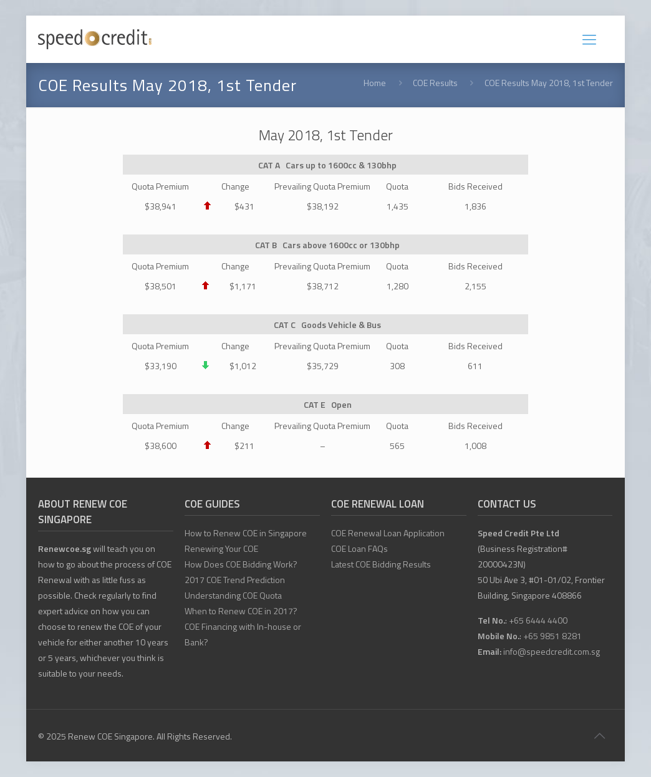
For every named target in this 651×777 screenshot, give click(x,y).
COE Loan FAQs (359, 548)
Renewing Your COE (221, 548)
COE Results (435, 82)
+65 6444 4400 (538, 620)
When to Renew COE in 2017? (241, 610)
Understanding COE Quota (233, 595)
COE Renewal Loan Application (388, 532)
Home (375, 82)
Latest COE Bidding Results (381, 564)
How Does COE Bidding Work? (241, 564)
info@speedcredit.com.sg (551, 651)
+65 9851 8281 (552, 635)
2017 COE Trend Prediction (235, 579)
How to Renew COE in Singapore (246, 532)
